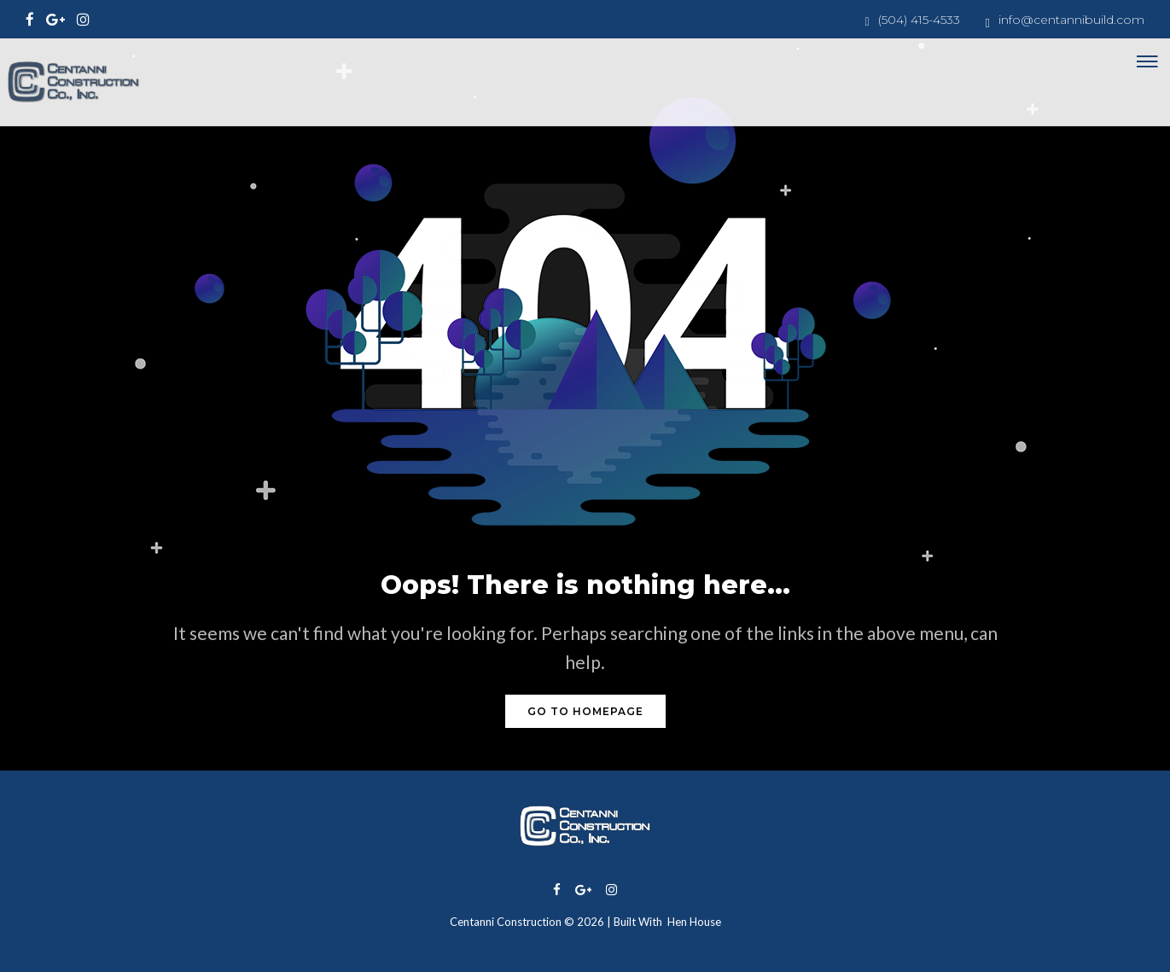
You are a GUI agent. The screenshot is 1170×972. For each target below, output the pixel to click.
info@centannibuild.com (1071, 19)
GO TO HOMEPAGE (585, 711)
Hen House (694, 921)
